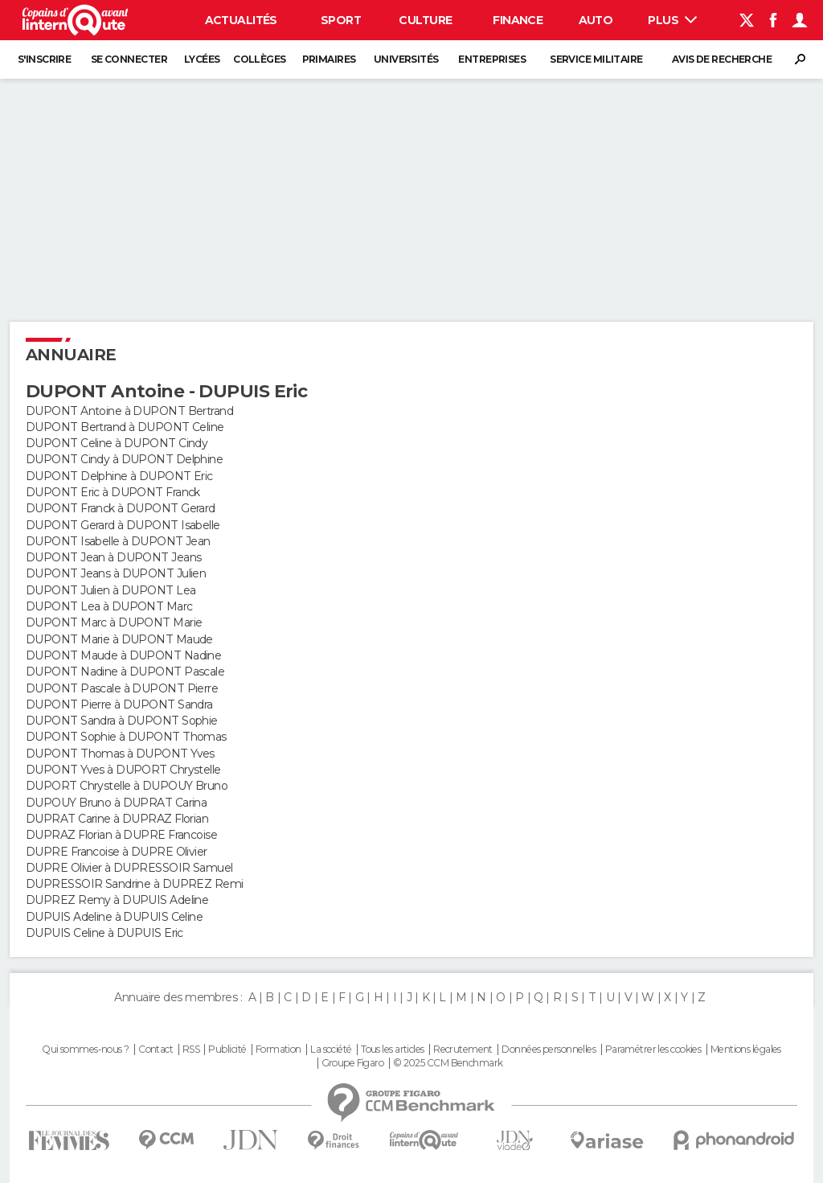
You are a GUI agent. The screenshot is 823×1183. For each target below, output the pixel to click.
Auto (596, 20)
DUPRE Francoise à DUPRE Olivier (116, 851)
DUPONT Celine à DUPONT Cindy (116, 443)
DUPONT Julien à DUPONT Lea (110, 590)
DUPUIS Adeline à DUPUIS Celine (114, 917)
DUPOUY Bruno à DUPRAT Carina (116, 802)
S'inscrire (44, 59)
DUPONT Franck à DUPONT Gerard (120, 508)
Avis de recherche (722, 59)
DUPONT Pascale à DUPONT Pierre (122, 688)
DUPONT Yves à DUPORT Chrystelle (123, 769)
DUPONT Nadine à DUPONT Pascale (125, 671)
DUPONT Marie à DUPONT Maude (119, 639)
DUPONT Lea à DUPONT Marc (109, 606)
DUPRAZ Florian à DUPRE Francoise (121, 835)
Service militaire (596, 59)
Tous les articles (392, 1049)
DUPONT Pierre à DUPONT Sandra (119, 704)
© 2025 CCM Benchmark (448, 1063)
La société (330, 1049)
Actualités (241, 20)
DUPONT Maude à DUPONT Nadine (123, 655)
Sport (341, 20)
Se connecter (129, 59)
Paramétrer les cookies (653, 1049)
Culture (425, 20)
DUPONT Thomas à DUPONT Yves (120, 753)
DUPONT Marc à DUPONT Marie (114, 622)
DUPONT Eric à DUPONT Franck (113, 492)
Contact (155, 1049)
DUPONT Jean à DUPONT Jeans (113, 557)
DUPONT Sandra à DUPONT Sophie (122, 720)
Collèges (259, 59)
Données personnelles (549, 1049)
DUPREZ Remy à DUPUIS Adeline (117, 900)
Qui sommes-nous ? (85, 1049)
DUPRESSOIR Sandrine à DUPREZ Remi (135, 884)
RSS (190, 1049)
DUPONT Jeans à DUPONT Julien (116, 573)
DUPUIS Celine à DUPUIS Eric (104, 933)
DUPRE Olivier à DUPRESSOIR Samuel (129, 868)
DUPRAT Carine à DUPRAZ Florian (117, 818)
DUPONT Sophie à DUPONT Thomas (126, 736)
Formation (278, 1049)
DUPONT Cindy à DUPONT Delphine (124, 459)
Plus (672, 20)
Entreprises (492, 59)
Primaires (329, 59)
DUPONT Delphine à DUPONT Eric (119, 476)
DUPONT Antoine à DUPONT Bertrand (129, 411)
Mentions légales (745, 1049)
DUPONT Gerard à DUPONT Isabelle (123, 525)
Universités (406, 59)
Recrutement (463, 1049)
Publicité (227, 1049)
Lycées (202, 59)
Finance (518, 20)
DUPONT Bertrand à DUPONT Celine (125, 427)
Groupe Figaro (352, 1063)
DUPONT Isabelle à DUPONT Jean (118, 541)
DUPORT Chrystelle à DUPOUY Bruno (126, 785)
